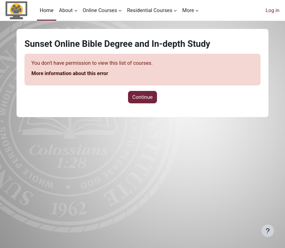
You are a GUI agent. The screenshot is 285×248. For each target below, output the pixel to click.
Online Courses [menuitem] (100, 10)
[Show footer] (268, 231)
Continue (142, 97)
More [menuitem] (188, 10)
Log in (272, 10)
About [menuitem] (65, 10)
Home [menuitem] (46, 10)
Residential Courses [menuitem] (149, 10)
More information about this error (69, 73)
